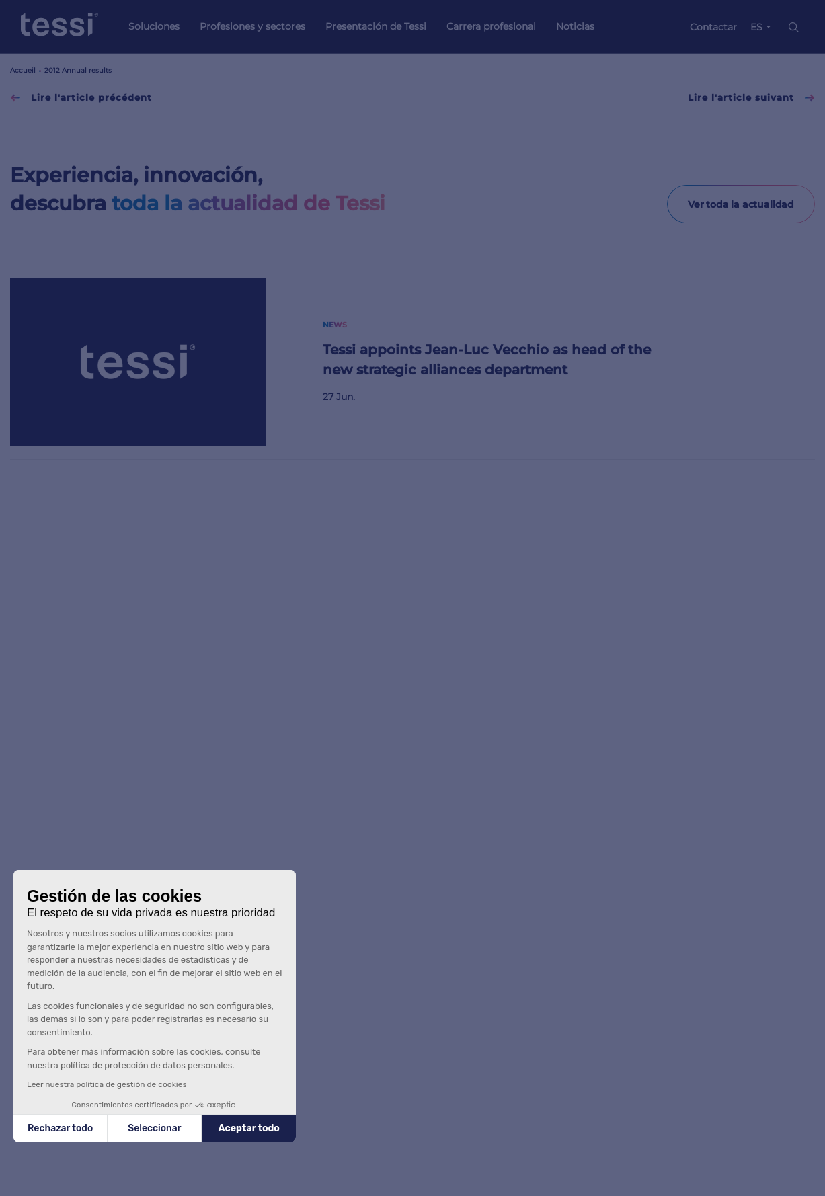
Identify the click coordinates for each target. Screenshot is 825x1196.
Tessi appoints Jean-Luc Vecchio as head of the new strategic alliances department (487, 360)
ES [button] (756, 27)
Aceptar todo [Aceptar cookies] (249, 1128)
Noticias (575, 26)
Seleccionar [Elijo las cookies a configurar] (154, 1128)
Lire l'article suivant (751, 97)
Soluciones (154, 26)
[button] (26, 1188)
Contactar (713, 27)
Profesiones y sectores (252, 26)
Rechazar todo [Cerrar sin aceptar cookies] (60, 1128)
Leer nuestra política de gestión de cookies (107, 1084)
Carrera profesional (491, 26)
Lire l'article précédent (81, 97)
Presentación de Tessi (375, 26)
